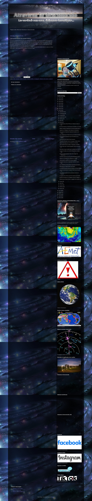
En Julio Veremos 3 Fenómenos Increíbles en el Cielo (70, 126)
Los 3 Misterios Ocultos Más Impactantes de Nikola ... (70, 164)
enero (61, 188)
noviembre (62, 113)
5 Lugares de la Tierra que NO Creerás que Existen (70, 175)
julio (61, 120)
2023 (60, 101)
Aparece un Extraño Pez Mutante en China (68, 158)
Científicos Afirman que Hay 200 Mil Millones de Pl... (70, 156)
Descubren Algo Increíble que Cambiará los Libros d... (70, 149)
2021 (60, 104)
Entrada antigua (49, 138)
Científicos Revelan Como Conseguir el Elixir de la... (70, 141)
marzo (61, 184)
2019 (60, 108)
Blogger (52, 497)
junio (61, 122)
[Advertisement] (32, 127)
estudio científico (30, 78)
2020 (60, 106)
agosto (61, 118)
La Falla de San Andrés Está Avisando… (68, 139)
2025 (60, 97)
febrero (61, 186)
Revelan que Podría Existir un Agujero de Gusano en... (70, 179)
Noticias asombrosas (17, 490)
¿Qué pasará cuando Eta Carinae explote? (68, 160)
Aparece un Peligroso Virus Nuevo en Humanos (69, 130)
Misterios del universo (44, 78)
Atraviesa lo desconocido (18, 488)
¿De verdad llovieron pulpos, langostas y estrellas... (70, 144)
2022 (60, 103)
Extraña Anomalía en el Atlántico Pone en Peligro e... (70, 177)
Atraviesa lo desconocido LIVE (19, 491)
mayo (61, 181)
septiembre (62, 117)
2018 (14, 78)
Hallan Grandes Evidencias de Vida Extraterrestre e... (70, 128)
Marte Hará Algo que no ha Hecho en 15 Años (69, 142)
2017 (60, 190)
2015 (60, 194)
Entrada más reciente (16, 138)
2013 (60, 197)
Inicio (33, 138)
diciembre (62, 111)
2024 (60, 99)
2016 (60, 192)
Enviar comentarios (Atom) (21, 141)
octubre (61, 115)
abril (61, 183)
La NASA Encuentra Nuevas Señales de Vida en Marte (70, 168)
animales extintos (19, 78)
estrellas (24, 78)
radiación (51, 78)
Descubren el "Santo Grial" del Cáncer (67, 166)
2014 (60, 195)
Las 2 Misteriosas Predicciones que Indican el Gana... (70, 134)
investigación (36, 78)
